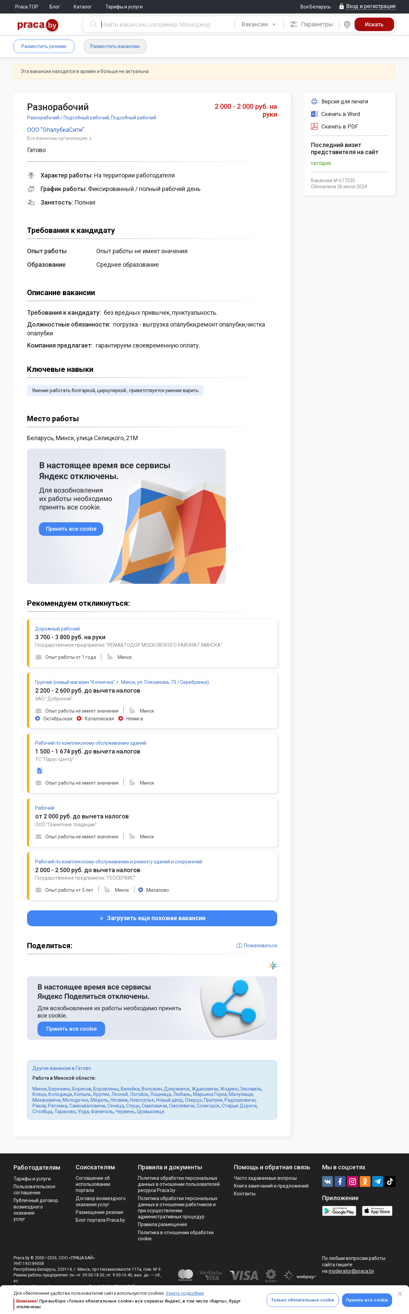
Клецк (39, 1094)
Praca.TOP (26, 6)
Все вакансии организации (57, 138)
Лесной (119, 1094)
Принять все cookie (367, 1300)
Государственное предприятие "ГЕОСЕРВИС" (85, 878)
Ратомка (57, 1105)
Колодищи (60, 1094)
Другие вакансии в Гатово (61, 1068)
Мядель (100, 1100)
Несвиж (119, 1100)
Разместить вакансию (115, 46)
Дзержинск (177, 1089)
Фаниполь (102, 1111)
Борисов (81, 1089)
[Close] (400, 1293)
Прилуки (213, 1100)
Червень (125, 1111)
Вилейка (130, 1089)
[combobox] (259, 24)
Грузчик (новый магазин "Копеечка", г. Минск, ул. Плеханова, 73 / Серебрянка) (122, 682)
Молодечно (76, 1100)
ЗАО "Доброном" (54, 698)
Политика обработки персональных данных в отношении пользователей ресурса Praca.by (179, 1184)
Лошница (160, 1094)
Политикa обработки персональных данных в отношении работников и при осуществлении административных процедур (177, 1208)
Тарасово (65, 1111)
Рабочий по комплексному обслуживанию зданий (90, 743)
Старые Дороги (239, 1105)
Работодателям (37, 1167)
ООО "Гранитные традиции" (66, 824)
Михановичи (46, 1100)
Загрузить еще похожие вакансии (152, 918)
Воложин (152, 1089)
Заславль (251, 1089)
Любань (182, 1094)
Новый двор (169, 1100)
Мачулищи (241, 1094)
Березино (59, 1089)
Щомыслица (150, 1111)
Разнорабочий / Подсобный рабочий (68, 117)
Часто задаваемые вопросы (265, 1178)
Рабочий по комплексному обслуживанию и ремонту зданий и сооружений (118, 861)
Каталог (83, 6)
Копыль (82, 1094)
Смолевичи (181, 1105)
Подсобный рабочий (133, 117)
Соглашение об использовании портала (93, 1184)
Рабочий (44, 808)
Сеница (115, 1105)
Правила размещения (162, 1224)
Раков (39, 1105)
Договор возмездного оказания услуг (101, 1201)
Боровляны (106, 1089)
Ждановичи (205, 1089)
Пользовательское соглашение (34, 1189)
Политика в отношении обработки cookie (176, 1235)
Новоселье (142, 1100)
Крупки (101, 1094)
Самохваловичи (87, 1105)
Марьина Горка (210, 1094)
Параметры (311, 24)
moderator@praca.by (351, 1271)
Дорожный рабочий (57, 628)
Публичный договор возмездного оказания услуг (36, 1210)
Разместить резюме (44, 46)
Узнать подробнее (185, 1293)
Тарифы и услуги (124, 6)
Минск (39, 1089)
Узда (83, 1111)
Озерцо (193, 1100)
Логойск (139, 1094)
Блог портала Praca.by (100, 1220)
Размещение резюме (99, 1212)
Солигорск (208, 1105)
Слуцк (133, 1105)
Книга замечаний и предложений (271, 1186)
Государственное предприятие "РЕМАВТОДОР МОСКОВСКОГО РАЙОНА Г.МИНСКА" (128, 645)
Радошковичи (240, 1100)
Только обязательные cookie (302, 1300)
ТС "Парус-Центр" (54, 759)
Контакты (245, 1193)
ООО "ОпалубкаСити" (56, 129)
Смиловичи (154, 1105)
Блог (55, 6)
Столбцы (42, 1111)
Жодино (229, 1089)
